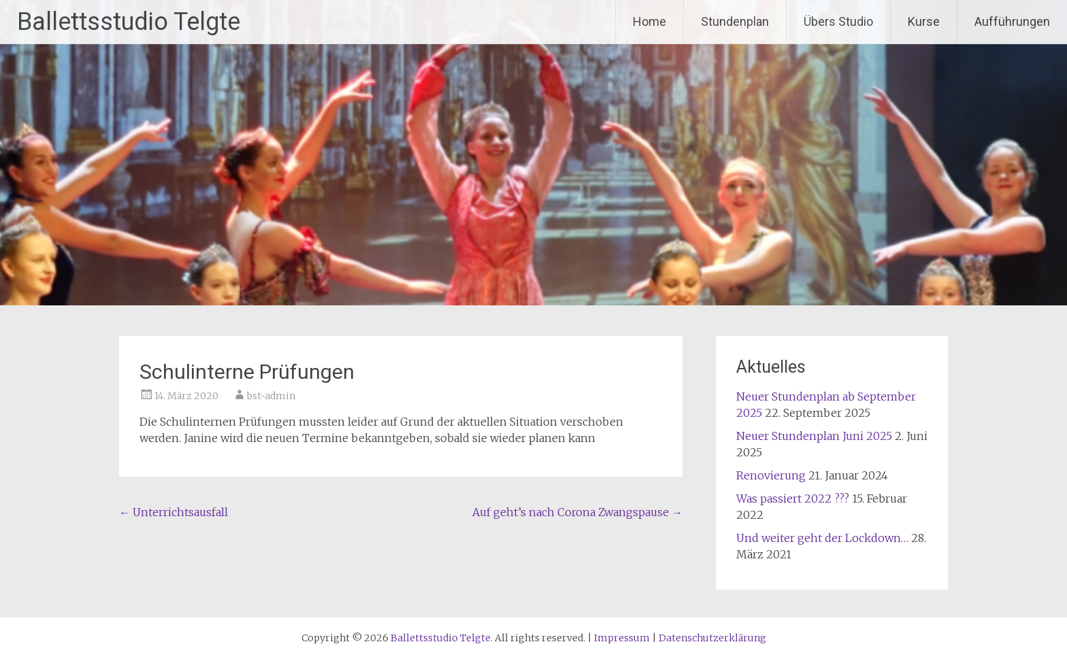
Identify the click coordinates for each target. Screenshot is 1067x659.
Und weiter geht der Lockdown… (822, 538)
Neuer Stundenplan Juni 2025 (814, 436)
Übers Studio (838, 21)
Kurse (924, 21)
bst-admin (271, 396)
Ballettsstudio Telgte (128, 21)
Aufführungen (1012, 21)
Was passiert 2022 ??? (792, 498)
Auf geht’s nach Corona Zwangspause (577, 512)
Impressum (622, 638)
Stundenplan (735, 21)
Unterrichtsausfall (173, 512)
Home (649, 21)
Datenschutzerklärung (712, 638)
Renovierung (771, 475)
